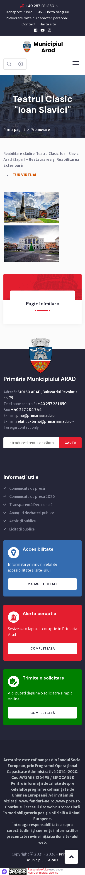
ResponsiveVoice (38, 869)
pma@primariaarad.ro (35, 415)
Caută (70, 443)
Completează (42, 648)
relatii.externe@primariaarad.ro (44, 421)
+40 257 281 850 (40, 5)
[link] (31, 207)
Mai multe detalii (42, 584)
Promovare (40, 129)
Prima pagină (14, 129)
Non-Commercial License (43, 872)
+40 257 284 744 (26, 409)
